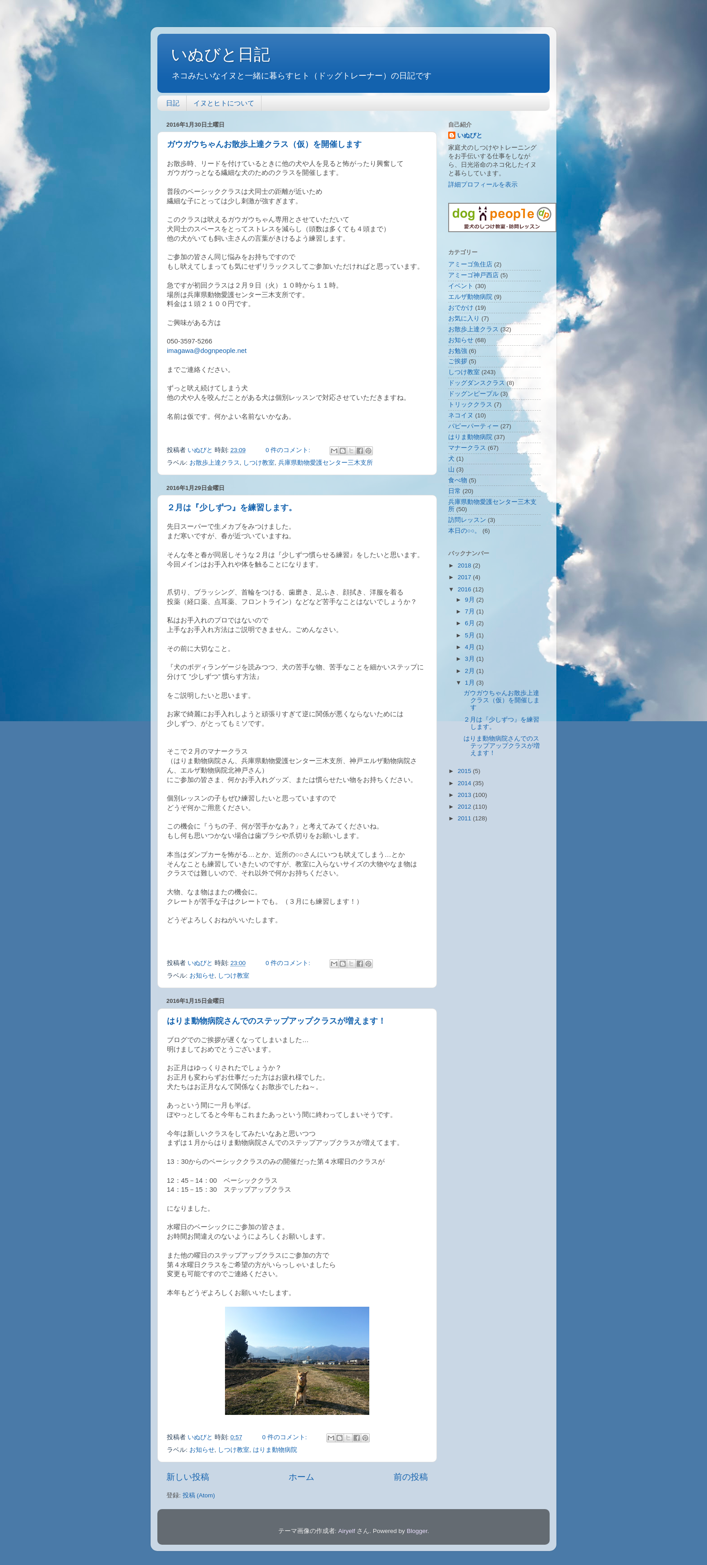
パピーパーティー (473, 426)
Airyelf (346, 1531)
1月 (470, 682)
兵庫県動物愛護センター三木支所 (325, 462)
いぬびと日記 (220, 54)
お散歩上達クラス (214, 462)
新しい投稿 (187, 1477)
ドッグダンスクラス (476, 383)
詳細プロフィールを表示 (483, 184)
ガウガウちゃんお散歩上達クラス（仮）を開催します (264, 144)
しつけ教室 (259, 462)
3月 (470, 658)
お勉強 (457, 351)
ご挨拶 (457, 361)
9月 (470, 599)
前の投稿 (411, 1477)
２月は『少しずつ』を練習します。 (232, 507)
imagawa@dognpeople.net (207, 350)
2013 (465, 795)
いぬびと (469, 135)
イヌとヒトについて (223, 103)
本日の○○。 (464, 530)
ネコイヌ (460, 415)
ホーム (301, 1477)
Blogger (417, 1531)
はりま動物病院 (275, 1449)
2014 (465, 783)
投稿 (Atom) (199, 1495)
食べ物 (457, 480)
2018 (465, 565)
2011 (465, 818)
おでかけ (460, 307)
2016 (465, 589)
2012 (465, 806)
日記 (172, 103)
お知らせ (202, 975)
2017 (465, 577)
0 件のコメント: (289, 450)
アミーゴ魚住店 (470, 264)
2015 (465, 771)
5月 (470, 635)
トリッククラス (470, 404)
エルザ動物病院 (470, 296)
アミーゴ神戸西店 (473, 275)
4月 (470, 647)
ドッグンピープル (473, 393)
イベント (460, 286)
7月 (470, 611)
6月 (470, 623)
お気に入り (464, 318)
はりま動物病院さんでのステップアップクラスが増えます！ (276, 1020)
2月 (470, 671)
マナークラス (467, 447)
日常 (454, 491)
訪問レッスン (467, 520)
